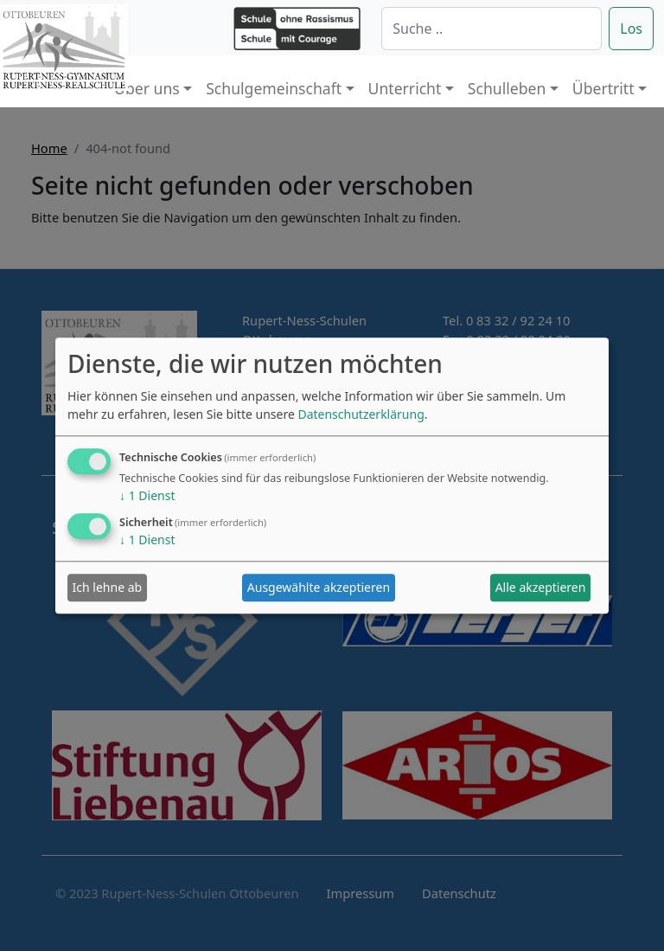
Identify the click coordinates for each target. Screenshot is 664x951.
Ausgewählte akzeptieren (318, 588)
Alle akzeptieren (540, 588)
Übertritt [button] (603, 88)
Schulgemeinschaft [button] (274, 88)
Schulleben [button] (507, 88)
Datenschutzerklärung (360, 414)
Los (631, 28)
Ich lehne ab (108, 588)
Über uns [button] (147, 88)
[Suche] (491, 28)
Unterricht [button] (405, 88)
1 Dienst (147, 495)
